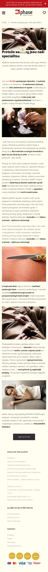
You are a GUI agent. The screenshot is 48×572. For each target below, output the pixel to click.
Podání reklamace (13, 521)
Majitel (9, 539)
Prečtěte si (11, 458)
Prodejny (10, 535)
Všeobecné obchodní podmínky (18, 465)
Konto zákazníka (13, 514)
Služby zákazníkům (14, 546)
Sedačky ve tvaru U (14, 486)
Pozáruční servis (13, 518)
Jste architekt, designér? (16, 462)
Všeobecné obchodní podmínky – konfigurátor (24, 472)
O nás (4, 22)
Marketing (11, 542)
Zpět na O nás (24, 437)
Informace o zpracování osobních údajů (21, 469)
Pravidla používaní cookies (17, 476)
